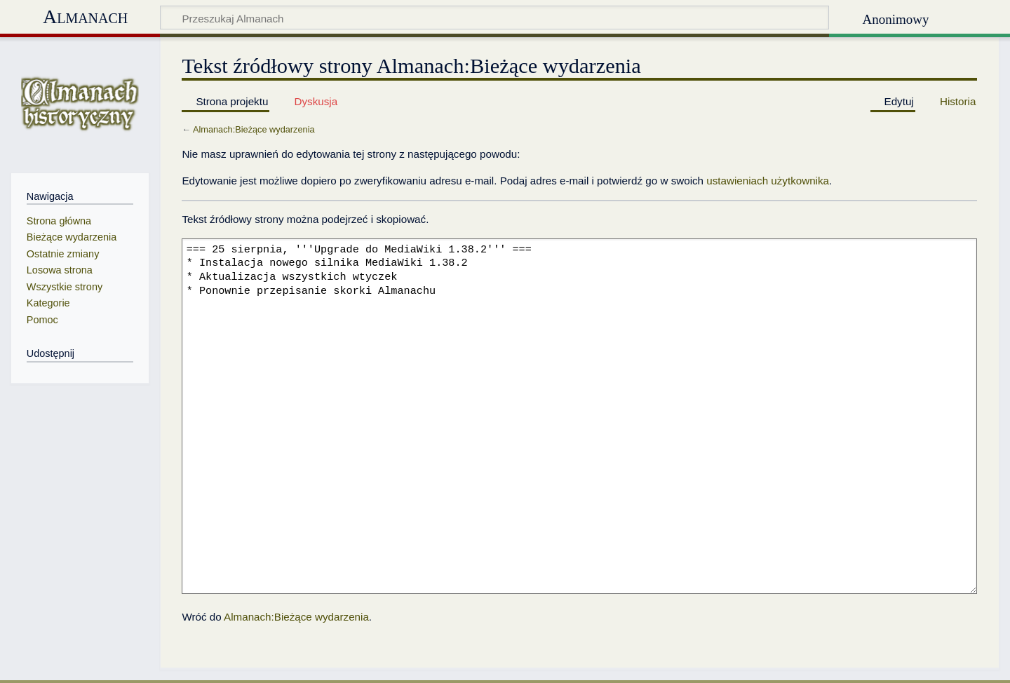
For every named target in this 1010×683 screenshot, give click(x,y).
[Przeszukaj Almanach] (494, 17)
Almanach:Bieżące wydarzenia (254, 129)
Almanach (85, 16)
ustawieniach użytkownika (767, 181)
